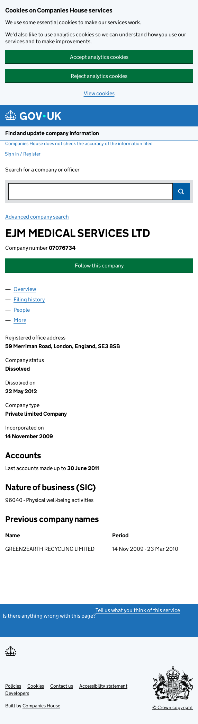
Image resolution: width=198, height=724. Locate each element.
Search (181, 191)
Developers (17, 693)
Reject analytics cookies (99, 76)
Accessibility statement (103, 686)
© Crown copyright (172, 707)
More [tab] (20, 320)
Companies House (41, 706)
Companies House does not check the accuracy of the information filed (79, 143)
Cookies (35, 686)
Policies (13, 686)
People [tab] (22, 310)
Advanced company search (37, 216)
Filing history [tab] (29, 299)
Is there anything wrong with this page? (49, 615)
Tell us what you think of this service (138, 610)
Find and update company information (52, 133)
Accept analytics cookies (99, 57)
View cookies (99, 93)
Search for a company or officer (42, 169)
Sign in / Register (22, 154)
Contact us (61, 686)
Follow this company (99, 265)
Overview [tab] (25, 289)
